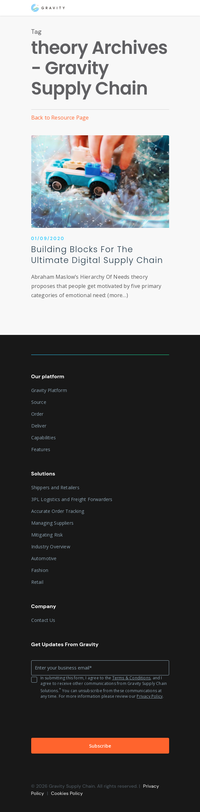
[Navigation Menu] (165, 8)
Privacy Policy (150, 696)
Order (37, 414)
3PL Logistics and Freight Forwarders (72, 499)
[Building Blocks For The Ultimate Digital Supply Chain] (100, 224)
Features (41, 449)
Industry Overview (50, 546)
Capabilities (43, 437)
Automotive (44, 558)
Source (38, 402)
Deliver (38, 426)
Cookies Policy (67, 793)
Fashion (39, 570)
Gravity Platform (49, 390)
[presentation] (81, 718)
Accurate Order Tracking (57, 511)
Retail (37, 582)
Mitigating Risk (47, 535)
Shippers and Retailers (55, 487)
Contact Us (43, 620)
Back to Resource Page (60, 117)
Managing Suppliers (52, 523)
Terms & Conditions (131, 678)
